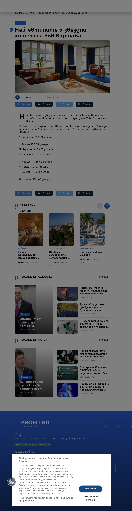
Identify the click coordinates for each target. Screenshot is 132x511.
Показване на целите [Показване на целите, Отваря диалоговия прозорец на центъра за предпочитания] (91, 498)
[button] (11, 481)
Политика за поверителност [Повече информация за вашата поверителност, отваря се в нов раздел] (46, 494)
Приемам (90, 489)
